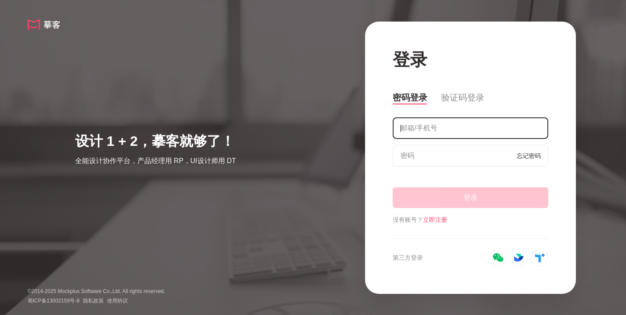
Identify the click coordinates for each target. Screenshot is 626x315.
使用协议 (117, 301)
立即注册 (435, 219)
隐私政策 (93, 301)
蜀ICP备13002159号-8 (53, 301)
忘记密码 (529, 155)
